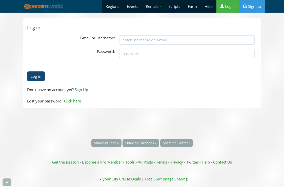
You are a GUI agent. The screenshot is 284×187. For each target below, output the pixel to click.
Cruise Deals (130, 178)
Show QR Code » (106, 143)
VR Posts (146, 162)
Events (132, 6)
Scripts (174, 6)
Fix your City (107, 178)
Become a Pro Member (102, 162)
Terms (162, 162)
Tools (130, 162)
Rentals (153, 6)
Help (209, 6)
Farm (192, 6)
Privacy (176, 162)
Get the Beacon (65, 162)
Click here (72, 100)
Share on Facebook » (140, 143)
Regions (112, 6)
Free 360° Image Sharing (166, 178)
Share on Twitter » (176, 143)
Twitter (192, 162)
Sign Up (81, 89)
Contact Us (222, 162)
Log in (228, 6)
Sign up (252, 6)
